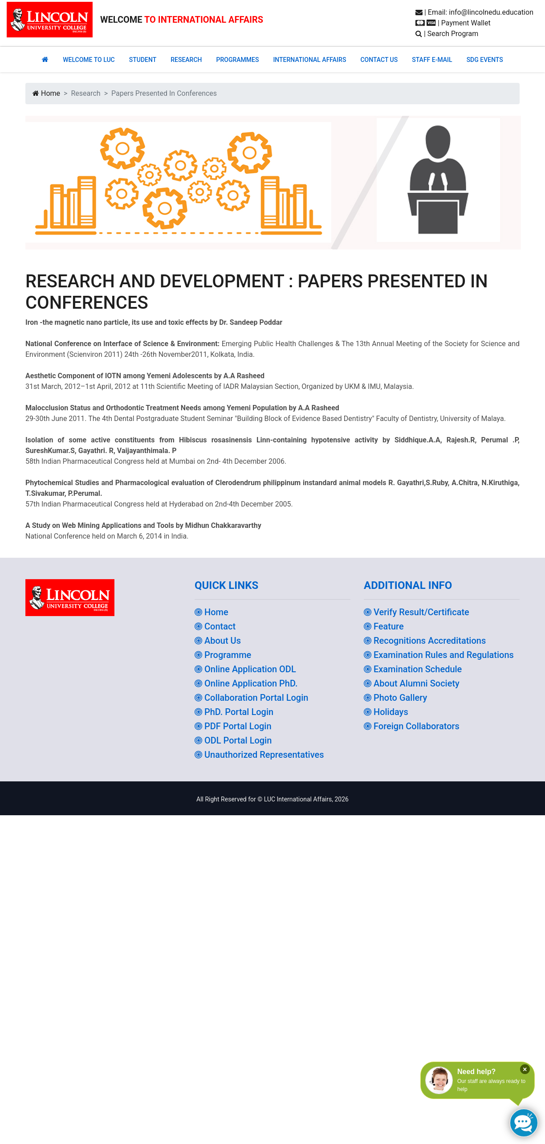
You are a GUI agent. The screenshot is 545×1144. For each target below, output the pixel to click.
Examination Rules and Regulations (439, 655)
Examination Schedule (413, 669)
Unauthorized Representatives (259, 754)
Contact (215, 626)
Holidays (386, 712)
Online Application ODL (245, 669)
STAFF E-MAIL (432, 59)
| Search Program (446, 33)
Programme (223, 655)
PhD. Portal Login (234, 712)
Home (46, 93)
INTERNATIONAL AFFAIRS (309, 59)
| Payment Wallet (453, 23)
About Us (218, 640)
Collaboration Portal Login (251, 697)
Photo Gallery (395, 697)
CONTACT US (379, 59)
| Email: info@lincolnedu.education (474, 12)
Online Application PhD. (246, 683)
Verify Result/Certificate (416, 612)
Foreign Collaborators (412, 726)
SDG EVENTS (485, 59)
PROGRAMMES (237, 59)
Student (142, 59)
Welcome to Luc (88, 59)
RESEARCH (186, 59)
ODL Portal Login (233, 740)
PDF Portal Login (233, 726)
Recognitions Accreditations (425, 640)
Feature (384, 626)
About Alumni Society (412, 683)
